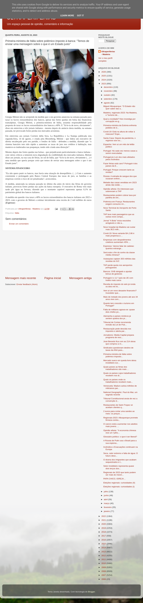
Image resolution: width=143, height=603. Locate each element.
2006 (104, 579)
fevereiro (108, 507)
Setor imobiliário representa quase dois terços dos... (118, 467)
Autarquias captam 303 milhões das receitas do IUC (119, 260)
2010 (104, 563)
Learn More (67, 15)
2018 (104, 532)
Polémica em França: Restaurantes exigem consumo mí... (119, 203)
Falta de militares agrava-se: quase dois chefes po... (119, 310)
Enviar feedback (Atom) (27, 284)
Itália (17, 213)
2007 (104, 575)
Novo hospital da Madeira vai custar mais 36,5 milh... (119, 228)
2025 (104, 76)
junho (106, 495)
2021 (104, 520)
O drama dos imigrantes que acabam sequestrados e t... (119, 461)
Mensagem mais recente (20, 278)
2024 (104, 80)
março (107, 503)
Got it (80, 15)
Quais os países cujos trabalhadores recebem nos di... (119, 374)
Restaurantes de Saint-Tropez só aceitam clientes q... (118, 406)
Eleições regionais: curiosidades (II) (119, 483)
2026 (104, 72)
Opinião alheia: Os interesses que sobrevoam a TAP (118, 190)
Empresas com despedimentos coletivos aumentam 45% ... (117, 241)
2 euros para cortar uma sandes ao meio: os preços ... (119, 412)
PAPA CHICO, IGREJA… (114, 479)
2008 (104, 571)
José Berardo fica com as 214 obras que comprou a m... (119, 342)
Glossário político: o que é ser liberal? (120, 437)
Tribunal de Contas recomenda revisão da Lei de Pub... (117, 323)
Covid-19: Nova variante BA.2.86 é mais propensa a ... (118, 234)
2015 (104, 544)
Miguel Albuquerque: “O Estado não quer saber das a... (119, 107)
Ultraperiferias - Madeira (108, 52)
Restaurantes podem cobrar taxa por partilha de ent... (119, 196)
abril (106, 499)
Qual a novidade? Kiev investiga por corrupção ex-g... (119, 120)
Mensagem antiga (80, 278)
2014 (104, 547)
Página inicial (52, 278)
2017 (104, 536)
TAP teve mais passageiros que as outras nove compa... (118, 215)
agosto (107, 103)
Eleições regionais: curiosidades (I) (119, 486)
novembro (108, 91)
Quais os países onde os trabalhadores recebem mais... (118, 380)
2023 (104, 84)
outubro (107, 95)
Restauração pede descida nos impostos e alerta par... (117, 330)
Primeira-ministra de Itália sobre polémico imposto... (117, 355)
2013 (104, 552)
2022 (104, 516)
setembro (108, 99)
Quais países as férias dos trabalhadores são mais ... (116, 368)
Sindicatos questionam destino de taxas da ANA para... (118, 349)
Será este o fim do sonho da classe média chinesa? (119, 253)
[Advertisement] (48, 253)
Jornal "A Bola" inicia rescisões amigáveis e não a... (117, 221)
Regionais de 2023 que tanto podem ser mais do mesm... (119, 473)
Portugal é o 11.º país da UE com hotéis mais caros (118, 279)
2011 (104, 559)
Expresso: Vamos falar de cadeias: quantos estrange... (118, 247)
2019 (104, 528)
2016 (104, 540)
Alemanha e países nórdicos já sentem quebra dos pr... (117, 317)
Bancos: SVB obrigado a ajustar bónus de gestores (117, 272)
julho (106, 491)
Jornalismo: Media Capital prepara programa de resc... (118, 336)
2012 (104, 555)
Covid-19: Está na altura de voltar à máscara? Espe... (119, 133)
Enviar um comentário (19, 224)
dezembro (108, 87)
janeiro (107, 511)
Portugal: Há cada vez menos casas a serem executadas (120, 152)
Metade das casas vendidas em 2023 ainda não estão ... (120, 183)
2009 (104, 567)
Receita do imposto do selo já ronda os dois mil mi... (119, 285)
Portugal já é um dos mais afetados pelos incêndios (119, 158)
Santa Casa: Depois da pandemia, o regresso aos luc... (119, 139)
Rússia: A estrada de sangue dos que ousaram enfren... (120, 177)
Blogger (91, 592)
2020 (104, 524)
